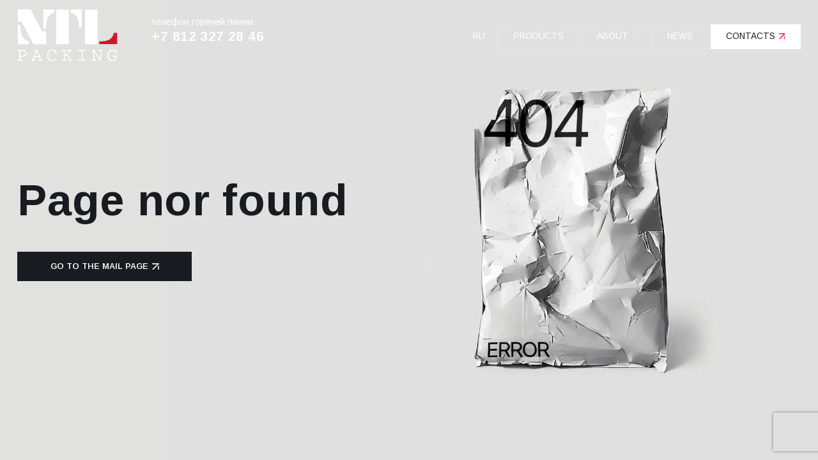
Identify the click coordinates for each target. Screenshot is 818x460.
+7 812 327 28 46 (207, 36)
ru (479, 36)
